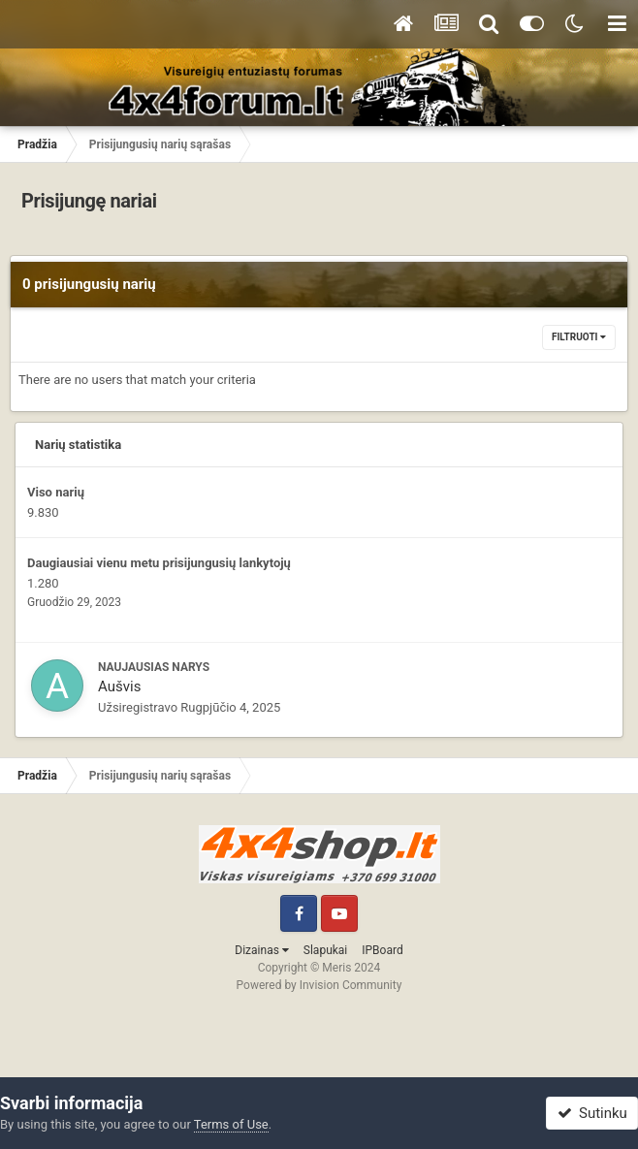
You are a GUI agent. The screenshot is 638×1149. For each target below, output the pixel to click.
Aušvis (119, 686)
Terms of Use (231, 1124)
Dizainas (262, 950)
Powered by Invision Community (319, 985)
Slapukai (325, 950)
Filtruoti (579, 337)
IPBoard (382, 950)
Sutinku (592, 1113)
